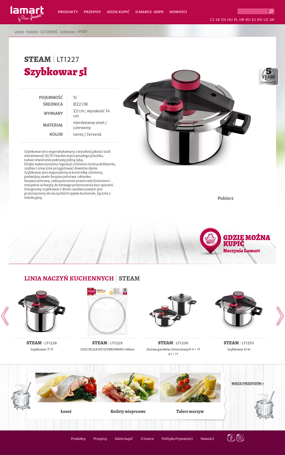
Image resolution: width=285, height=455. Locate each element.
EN (223, 19)
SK (217, 19)
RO (259, 19)
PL (236, 19)
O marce (143, 11)
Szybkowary (68, 31)
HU (230, 19)
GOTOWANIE (49, 31)
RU (247, 19)
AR (271, 19)
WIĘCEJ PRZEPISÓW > (248, 383)
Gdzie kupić (118, 11)
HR (241, 19)
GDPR (158, 11)
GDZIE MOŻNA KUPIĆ (246, 243)
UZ (266, 19)
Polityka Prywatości (177, 439)
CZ (212, 19)
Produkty (68, 11)
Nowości (178, 11)
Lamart (27, 14)
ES (254, 19)
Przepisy (92, 11)
